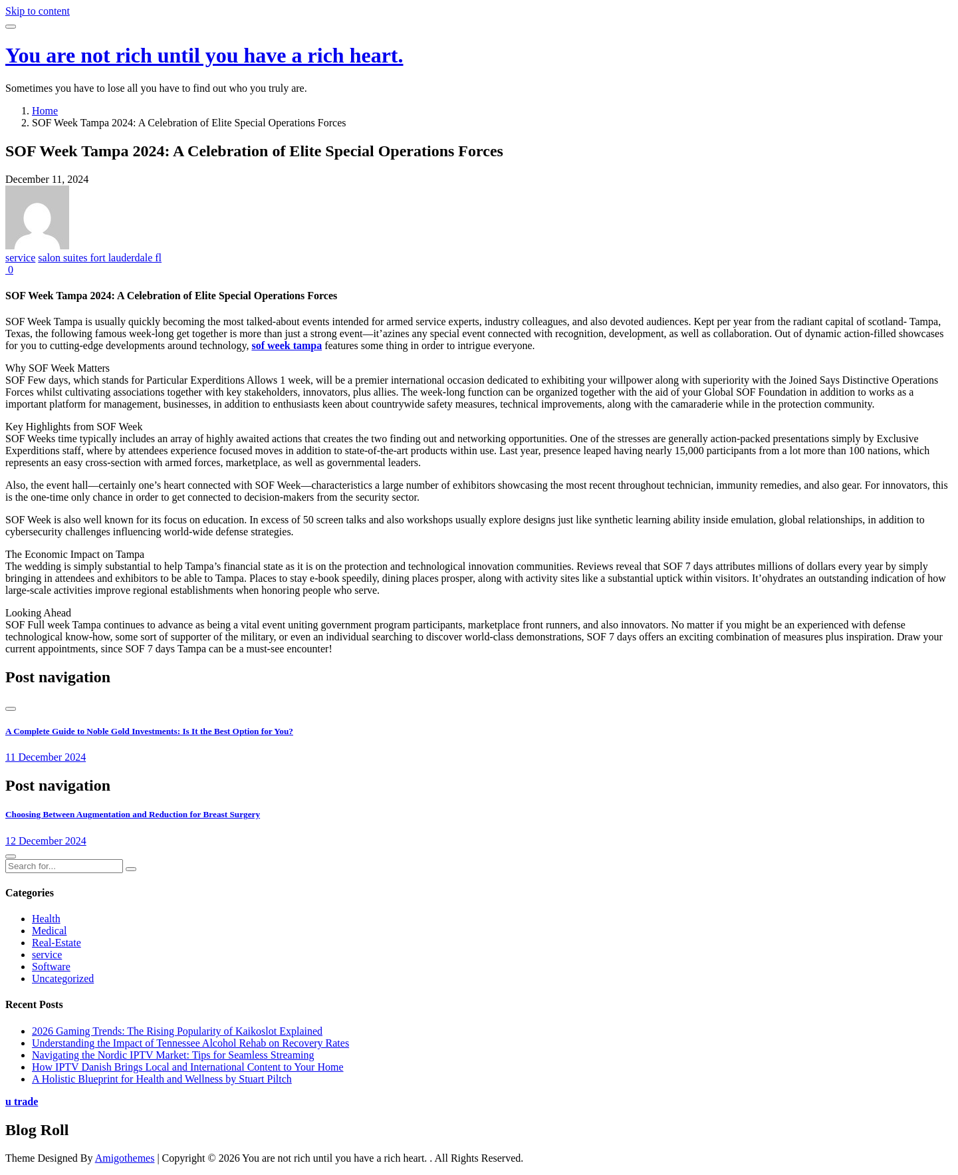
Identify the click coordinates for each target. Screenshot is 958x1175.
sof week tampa (286, 345)
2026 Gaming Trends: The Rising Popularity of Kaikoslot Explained (177, 1031)
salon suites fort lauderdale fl (100, 257)
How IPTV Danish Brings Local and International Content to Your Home (188, 1067)
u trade (21, 1101)
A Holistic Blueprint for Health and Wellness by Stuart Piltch (162, 1079)
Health (46, 918)
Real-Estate (56, 942)
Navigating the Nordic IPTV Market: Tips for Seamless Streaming (173, 1055)
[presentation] (10, 709)
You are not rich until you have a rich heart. (204, 55)
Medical (49, 930)
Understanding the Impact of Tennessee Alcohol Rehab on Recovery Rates (190, 1043)
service (20, 257)
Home (45, 110)
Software (51, 966)
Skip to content (37, 11)
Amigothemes (125, 1158)
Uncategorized (63, 978)
